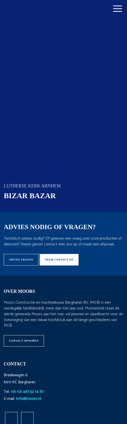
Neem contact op (59, 259)
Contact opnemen (24, 340)
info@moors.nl (28, 398)
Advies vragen (21, 259)
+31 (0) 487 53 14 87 (27, 391)
